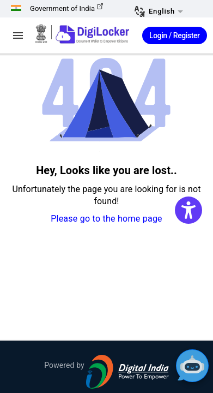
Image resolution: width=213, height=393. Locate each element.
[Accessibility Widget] (188, 210)
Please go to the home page (106, 218)
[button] (165, 12)
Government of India (67, 8)
